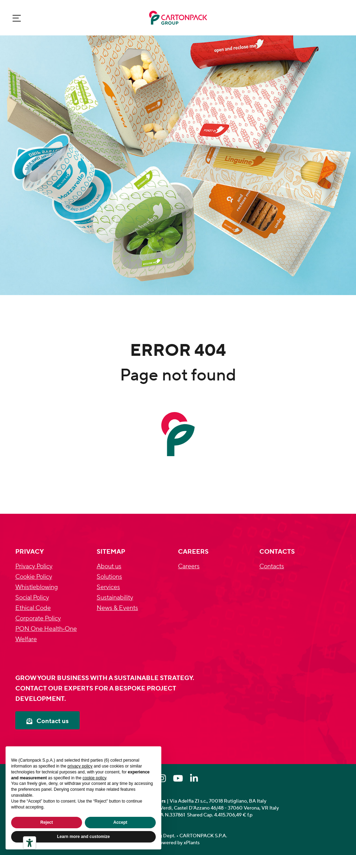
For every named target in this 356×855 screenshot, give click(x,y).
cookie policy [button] (94, 778)
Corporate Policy (38, 618)
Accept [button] (120, 822)
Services (108, 587)
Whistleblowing (36, 587)
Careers (189, 566)
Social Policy (32, 598)
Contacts (271, 566)
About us (109, 566)
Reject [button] (46, 822)
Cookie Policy (33, 577)
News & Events (117, 608)
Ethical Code (33, 608)
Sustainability (115, 598)
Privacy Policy (33, 566)
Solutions (109, 577)
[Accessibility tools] (29, 842)
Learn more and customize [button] (83, 836)
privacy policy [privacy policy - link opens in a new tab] (79, 766)
